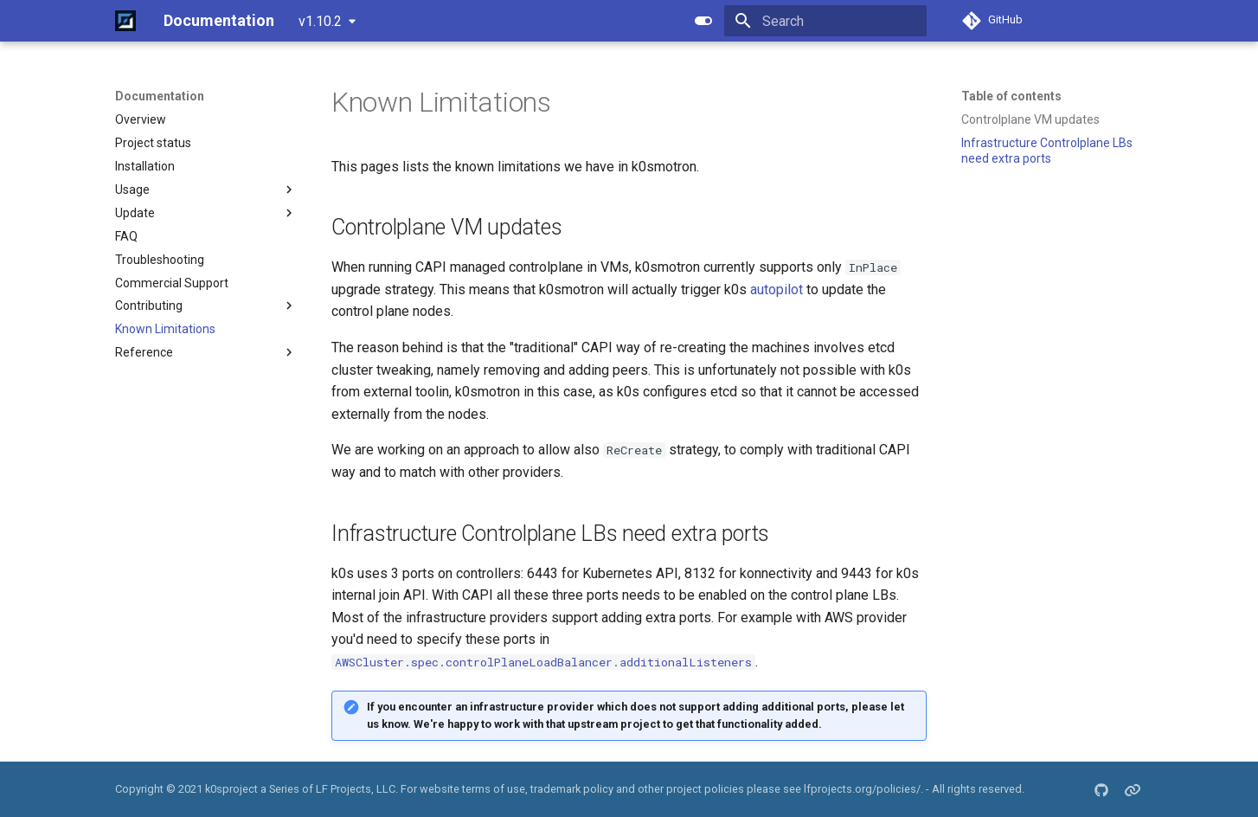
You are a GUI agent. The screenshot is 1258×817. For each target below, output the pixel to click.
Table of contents (1011, 96)
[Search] (825, 20)
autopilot (776, 289)
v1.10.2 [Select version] (320, 21)
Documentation (159, 96)
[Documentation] (125, 20)
